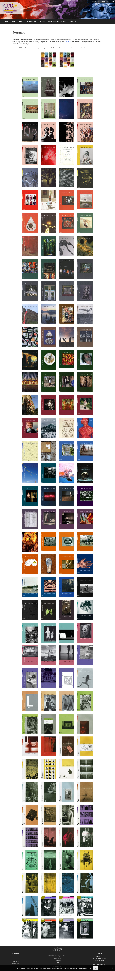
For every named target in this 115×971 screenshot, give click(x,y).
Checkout (105, 1)
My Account (95, 1)
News (13, 21)
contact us (68, 41)
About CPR (73, 21)
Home (6, 21)
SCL (105, 964)
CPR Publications (31, 21)
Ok (95, 968)
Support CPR (15, 963)
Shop (20, 21)
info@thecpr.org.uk (101, 956)
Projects (42, 21)
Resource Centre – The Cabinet (57, 21)
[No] (113, 968)
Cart (112, 1)
